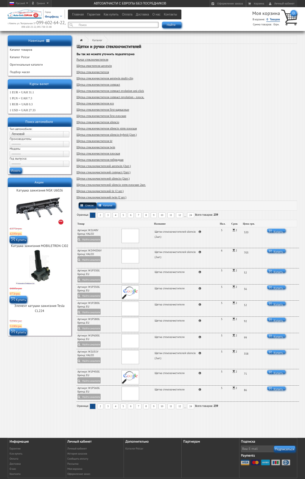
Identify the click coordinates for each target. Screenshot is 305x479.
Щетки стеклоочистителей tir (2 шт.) (100, 191)
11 (170, 215)
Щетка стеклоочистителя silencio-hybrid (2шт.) (107, 134)
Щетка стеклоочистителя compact (98, 84)
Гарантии (15, 448)
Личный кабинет (77, 448)
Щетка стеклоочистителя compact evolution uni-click (110, 90)
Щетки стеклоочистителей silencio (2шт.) (103, 178)
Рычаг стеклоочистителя (92, 59)
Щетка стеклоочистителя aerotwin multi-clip (105, 78)
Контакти (15, 474)
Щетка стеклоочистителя (93, 72)
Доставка (15, 464)
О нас (13, 469)
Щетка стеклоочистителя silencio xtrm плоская (107, 128)
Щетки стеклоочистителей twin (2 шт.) (101, 197)
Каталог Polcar (134, 448)
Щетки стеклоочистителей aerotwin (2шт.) (104, 166)
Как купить (16, 453)
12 (179, 215)
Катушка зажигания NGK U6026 (39, 190)
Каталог (97, 40)
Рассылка (73, 464)
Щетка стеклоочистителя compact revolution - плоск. (110, 97)
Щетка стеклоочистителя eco (95, 103)
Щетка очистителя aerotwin (94, 65)
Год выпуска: (18, 158)
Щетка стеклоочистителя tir (95, 141)
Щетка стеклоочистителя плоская (98, 153)
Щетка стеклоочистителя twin (96, 147)
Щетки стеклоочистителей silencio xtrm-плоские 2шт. (111, 184)
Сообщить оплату (77, 459)
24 (190, 215)
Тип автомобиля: (21, 129)
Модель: (15, 149)
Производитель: (21, 139)
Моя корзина (266, 13)
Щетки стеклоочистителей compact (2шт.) (103, 172)
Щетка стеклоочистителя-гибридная (100, 159)
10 (162, 215)
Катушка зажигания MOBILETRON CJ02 (39, 246)
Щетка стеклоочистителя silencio (98, 122)
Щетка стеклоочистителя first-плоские (101, 116)
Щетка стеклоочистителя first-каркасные (103, 109)
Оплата (14, 459)
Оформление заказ (78, 474)
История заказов (77, 453)
